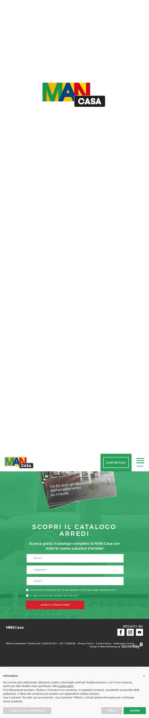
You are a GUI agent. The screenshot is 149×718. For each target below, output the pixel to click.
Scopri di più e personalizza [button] (27, 710)
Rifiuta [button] (111, 710)
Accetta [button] (135, 710)
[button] (144, 676)
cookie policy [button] (65, 686)
